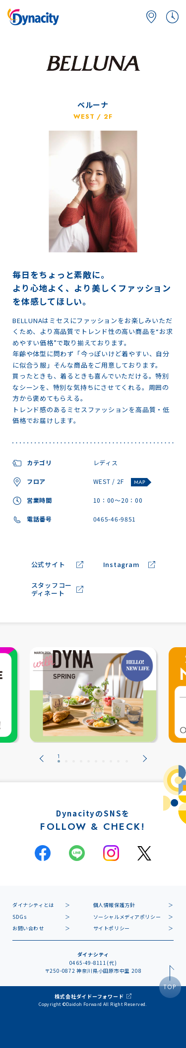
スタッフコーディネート (51, 589)
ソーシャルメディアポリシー (127, 916)
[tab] (59, 758)
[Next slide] (144, 758)
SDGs (19, 916)
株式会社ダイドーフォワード (89, 996)
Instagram (121, 565)
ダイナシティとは (33, 904)
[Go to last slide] (41, 758)
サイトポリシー (111, 928)
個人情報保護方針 (114, 904)
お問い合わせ (28, 928)
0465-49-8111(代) (93, 962)
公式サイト (48, 565)
